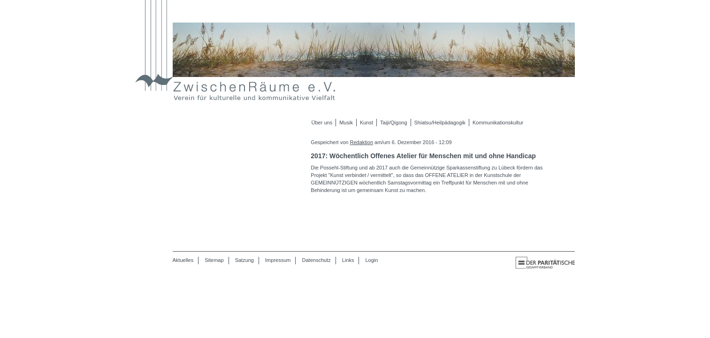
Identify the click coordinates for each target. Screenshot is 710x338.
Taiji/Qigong (393, 122)
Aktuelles (183, 260)
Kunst (366, 122)
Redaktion (361, 142)
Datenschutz (316, 260)
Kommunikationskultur (498, 122)
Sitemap (214, 260)
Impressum (277, 260)
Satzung (244, 260)
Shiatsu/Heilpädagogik (440, 122)
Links (348, 260)
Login (372, 260)
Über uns (322, 122)
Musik (346, 122)
